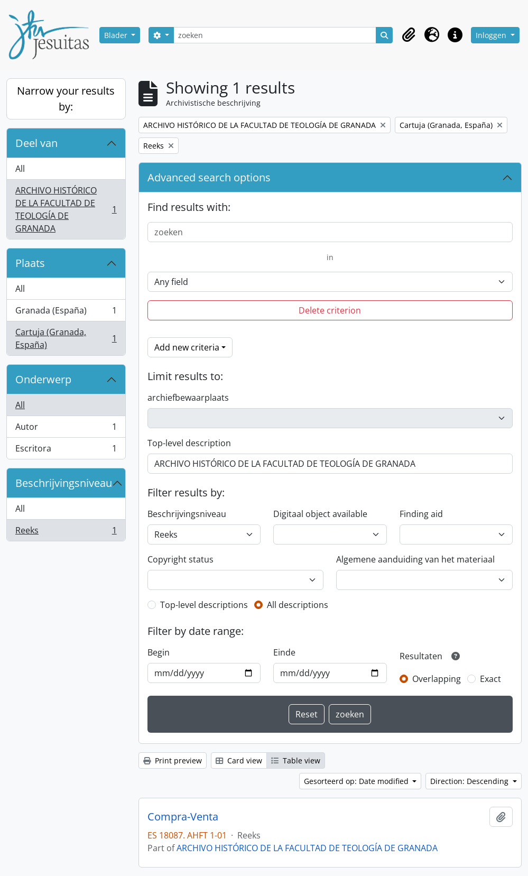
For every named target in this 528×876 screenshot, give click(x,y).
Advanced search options (209, 177)
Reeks (66, 532)
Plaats (30, 263)
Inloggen (492, 35)
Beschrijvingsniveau (63, 483)
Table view (295, 760)
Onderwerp (43, 379)
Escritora (66, 450)
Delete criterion (330, 310)
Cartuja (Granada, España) (66, 338)
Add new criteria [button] (186, 347)
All (20, 168)
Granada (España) (66, 312)
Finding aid (421, 514)
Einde (284, 652)
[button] (408, 35)
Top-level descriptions (204, 605)
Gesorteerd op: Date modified (357, 781)
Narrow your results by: (66, 99)
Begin (158, 652)
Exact (490, 679)
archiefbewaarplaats (188, 397)
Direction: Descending (470, 781)
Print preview (172, 760)
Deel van (36, 143)
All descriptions (297, 605)
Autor (66, 429)
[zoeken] (275, 35)
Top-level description (189, 443)
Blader (116, 35)
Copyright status (180, 559)
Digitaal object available (320, 514)
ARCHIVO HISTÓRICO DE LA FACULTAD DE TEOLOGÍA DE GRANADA (66, 209)
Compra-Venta (182, 816)
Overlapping (436, 679)
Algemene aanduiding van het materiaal (415, 559)
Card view (239, 760)
